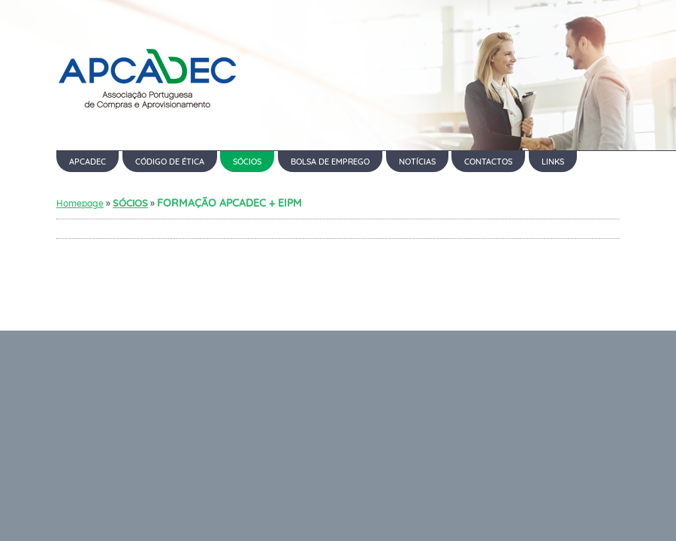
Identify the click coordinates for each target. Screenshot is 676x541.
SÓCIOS (247, 161)
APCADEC (87, 161)
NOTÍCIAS (417, 161)
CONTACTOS (488, 161)
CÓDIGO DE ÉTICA (169, 161)
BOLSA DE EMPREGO (330, 161)
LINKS (553, 161)
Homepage (80, 203)
